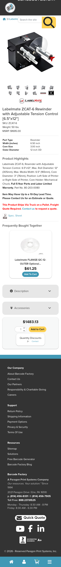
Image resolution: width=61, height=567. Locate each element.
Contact (35, 341)
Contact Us (13, 379)
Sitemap (12, 448)
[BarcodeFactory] (10, 8)
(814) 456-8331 (19, 496)
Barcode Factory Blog (19, 464)
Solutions (12, 454)
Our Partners (14, 384)
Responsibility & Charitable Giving (26, 389)
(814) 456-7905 (41, 496)
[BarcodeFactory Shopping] (36, 561)
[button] (30, 518)
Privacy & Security (17, 427)
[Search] (49, 17)
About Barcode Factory (20, 374)
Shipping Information (19, 416)
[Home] (4, 19)
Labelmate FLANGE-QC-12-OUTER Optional (30, 262)
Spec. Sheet (12, 215)
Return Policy (15, 411)
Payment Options (17, 421)
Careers (11, 395)
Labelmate (15, 19)
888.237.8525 (27, 500)
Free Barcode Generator (21, 459)
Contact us (28, 208)
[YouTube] (20, 529)
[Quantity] (18, 329)
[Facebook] (30, 528)
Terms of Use (15, 432)
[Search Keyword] (30, 14)
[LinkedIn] (41, 529)
